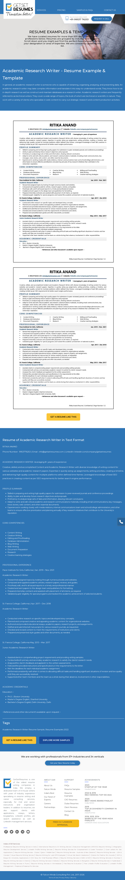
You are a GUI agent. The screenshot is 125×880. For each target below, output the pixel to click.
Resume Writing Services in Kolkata (46, 861)
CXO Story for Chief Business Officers (44, 858)
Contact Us (69, 811)
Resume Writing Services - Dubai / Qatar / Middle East (35, 852)
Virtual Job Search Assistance (78, 855)
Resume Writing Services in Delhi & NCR (75, 858)
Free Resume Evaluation (73, 863)
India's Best (49, 793)
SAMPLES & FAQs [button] (85, 10)
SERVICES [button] (41, 10)
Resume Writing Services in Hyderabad (105, 861)
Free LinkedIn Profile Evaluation (96, 863)
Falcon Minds (50, 789)
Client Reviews (70, 807)
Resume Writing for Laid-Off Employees (50, 855)
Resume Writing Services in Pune (16, 863)
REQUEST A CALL (101, 19)
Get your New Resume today (62, 763)
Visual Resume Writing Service (22, 855)
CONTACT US (110, 10)
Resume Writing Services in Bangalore (75, 861)
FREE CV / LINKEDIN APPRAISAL (62, 823)
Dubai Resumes (71, 803)
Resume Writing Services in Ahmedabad (46, 863)
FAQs (66, 785)
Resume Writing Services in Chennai (17, 861)
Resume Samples (72, 789)
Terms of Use (53, 877)
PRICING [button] (61, 10)
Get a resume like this (63, 417)
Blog (66, 815)
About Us (48, 785)
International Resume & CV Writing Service (55, 847)
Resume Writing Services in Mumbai (106, 858)
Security (73, 877)
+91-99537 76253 (79, 19)
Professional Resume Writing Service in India (20, 847)
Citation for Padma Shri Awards (103, 855)
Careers (47, 803)
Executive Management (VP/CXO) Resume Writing (92, 847)
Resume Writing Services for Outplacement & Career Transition (79, 849)
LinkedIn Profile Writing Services (40, 849)
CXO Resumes (70, 800)
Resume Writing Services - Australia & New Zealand (76, 852)
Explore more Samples (56, 740)
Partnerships (49, 807)
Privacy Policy (64, 877)
